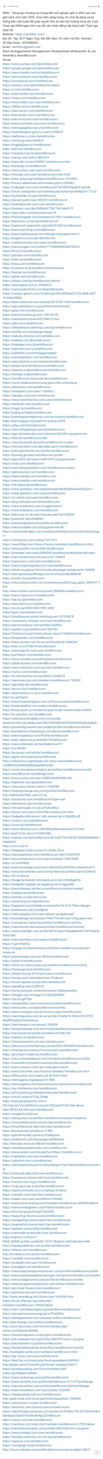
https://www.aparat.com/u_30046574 (27, 285)
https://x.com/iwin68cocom (21, 89)
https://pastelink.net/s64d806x (23, 519)
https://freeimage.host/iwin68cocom (27, 969)
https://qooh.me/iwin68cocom (23, 612)
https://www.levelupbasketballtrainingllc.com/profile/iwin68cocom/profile (51, 1275)
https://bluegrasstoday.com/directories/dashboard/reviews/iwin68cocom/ (51, 1029)
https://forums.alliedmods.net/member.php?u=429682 (38, 183)
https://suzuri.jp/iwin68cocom (22, 825)
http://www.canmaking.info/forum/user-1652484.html (38, 1296)
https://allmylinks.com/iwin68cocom (27, 387)
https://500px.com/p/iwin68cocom (26, 106)
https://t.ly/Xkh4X (14, 748)
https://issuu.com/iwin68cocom (24, 263)
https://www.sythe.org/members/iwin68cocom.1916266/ (40, 178)
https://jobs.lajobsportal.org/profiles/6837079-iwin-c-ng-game (43, 1339)
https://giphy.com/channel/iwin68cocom (29, 757)
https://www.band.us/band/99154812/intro (31, 319)
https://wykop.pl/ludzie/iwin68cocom (27, 412)
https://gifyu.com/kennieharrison (24, 425)
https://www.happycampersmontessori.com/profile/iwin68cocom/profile (50, 1271)
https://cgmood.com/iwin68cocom (25, 1441)
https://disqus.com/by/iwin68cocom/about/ (31, 280)
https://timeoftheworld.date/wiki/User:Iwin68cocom (37, 1126)
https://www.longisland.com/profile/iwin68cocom (35, 523)
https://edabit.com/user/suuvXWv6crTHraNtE (32, 1199)
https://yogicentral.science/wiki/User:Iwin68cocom (36, 1224)
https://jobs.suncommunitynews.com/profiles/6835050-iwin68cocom (48, 1046)
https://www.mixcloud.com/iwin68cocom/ (30, 119)
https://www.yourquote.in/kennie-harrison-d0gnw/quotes (40, 990)
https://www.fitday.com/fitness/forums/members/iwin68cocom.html (48, 544)
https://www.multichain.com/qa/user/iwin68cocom (36, 667)
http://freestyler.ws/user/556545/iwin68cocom (33, 1143)
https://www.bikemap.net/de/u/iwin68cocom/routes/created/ (43, 888)
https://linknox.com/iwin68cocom (25, 1250)
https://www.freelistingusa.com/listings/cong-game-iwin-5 (41, 234)
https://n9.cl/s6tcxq (16, 876)
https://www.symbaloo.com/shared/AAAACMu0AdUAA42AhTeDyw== (48, 489)
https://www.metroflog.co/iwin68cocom (29, 229)
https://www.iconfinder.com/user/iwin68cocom (34, 123)
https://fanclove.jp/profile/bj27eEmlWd (28, 1211)
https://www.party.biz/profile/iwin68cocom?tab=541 (37, 1033)
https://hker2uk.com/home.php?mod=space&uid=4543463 (41, 1360)
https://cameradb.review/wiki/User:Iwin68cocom (35, 1233)
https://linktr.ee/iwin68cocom (22, 259)
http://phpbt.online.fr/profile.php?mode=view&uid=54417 (40, 1364)
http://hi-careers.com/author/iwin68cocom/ (31, 1254)
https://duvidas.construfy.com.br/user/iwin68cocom (37, 1437)
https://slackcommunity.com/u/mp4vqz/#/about (34, 1190)
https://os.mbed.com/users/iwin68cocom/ (31, 497)
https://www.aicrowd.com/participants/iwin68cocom (37, 659)
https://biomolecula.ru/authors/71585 (28, 1131)
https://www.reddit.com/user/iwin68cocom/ (31, 102)
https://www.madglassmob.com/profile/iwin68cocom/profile (43, 1279)
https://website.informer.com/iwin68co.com (31, 336)
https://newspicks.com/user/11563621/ (29, 391)
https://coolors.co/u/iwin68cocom (25, 820)
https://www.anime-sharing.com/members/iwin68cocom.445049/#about (50, 1203)
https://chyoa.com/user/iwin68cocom (27, 1420)
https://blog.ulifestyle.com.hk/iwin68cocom (31, 502)
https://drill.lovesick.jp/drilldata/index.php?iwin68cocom (40, 1092)
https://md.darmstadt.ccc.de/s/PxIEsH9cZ (31, 808)
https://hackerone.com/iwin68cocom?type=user (34, 799)
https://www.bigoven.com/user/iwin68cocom (32, 650)
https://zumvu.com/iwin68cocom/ (25, 672)
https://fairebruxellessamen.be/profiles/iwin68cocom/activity (43, 1347)
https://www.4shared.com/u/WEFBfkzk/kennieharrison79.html (43, 829)
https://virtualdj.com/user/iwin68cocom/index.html (36, 174)
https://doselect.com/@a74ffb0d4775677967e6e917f (38, 208)
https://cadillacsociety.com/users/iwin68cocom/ (35, 242)
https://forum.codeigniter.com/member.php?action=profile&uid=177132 (50, 191)
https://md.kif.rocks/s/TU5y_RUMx (25, 1097)
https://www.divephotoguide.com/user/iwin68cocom (37, 565)
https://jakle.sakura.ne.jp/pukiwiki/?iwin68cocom (35, 740)
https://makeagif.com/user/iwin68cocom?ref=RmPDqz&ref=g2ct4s (46, 187)
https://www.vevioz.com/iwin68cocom (28, 110)
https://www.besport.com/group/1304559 (30, 1024)
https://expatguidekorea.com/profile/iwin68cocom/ (36, 1245)
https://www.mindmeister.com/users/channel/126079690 (40, 859)
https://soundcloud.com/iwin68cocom (28, 81)
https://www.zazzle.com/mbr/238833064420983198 (37, 778)
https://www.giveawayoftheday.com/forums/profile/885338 (42, 574)
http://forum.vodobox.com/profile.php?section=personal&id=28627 (47, 1449)
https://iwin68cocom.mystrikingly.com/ (28, 774)
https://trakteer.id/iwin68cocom (23, 893)
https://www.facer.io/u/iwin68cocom (27, 604)
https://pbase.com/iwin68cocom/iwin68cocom (33, 365)
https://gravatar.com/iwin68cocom (25, 255)
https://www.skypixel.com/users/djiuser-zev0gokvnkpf (38, 914)
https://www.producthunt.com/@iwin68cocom (33, 289)
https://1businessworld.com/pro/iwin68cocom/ (34, 1041)
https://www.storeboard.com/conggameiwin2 (32, 506)
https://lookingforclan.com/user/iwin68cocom (33, 204)
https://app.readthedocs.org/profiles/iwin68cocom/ (37, 306)
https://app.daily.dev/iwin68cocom (25, 684)
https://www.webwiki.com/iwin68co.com (29, 476)
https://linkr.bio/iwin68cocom (22, 149)
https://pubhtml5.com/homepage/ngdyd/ (30, 353)
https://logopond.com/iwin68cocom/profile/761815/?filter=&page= (47, 905)
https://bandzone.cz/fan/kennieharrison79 (30, 221)
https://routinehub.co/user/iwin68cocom (29, 195)
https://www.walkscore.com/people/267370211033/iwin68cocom (46, 302)
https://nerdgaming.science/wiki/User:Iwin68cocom (37, 1220)
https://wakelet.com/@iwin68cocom (26, 340)
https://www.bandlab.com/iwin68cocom (29, 480)
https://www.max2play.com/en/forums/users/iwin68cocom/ (42, 1012)
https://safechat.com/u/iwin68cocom (27, 1160)
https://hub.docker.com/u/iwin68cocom (29, 115)
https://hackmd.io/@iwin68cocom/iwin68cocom (34, 370)
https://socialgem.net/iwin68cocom (26, 1267)
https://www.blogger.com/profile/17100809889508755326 (41, 246)
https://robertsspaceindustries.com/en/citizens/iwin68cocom (43, 417)
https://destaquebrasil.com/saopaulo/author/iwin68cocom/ (42, 1318)
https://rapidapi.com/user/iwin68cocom (29, 395)
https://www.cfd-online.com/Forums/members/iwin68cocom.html (46, 1071)
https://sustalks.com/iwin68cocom (26, 1258)
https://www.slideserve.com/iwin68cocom (30, 510)
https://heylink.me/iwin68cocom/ (24, 272)
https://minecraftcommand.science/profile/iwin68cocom (40, 1063)
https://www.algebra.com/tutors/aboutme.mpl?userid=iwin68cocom (47, 1084)
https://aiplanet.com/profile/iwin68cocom (30, 1228)
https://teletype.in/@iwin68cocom (25, 374)
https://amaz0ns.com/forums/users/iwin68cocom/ (36, 1407)
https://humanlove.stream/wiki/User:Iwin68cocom (36, 1177)
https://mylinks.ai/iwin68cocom (23, 1037)
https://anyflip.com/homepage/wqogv (28, 331)
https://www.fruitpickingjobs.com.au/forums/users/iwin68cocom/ (46, 701)
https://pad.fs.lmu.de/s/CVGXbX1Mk (27, 833)
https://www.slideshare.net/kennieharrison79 (32, 744)
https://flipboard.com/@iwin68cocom (27, 782)
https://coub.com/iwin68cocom (23, 463)
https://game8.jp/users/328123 (23, 986)
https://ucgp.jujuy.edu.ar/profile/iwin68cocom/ (33, 1186)
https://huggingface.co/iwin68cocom (27, 144)
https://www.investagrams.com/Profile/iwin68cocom (37, 1207)
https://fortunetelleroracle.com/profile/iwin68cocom (37, 1122)
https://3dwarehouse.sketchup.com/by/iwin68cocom (37, 327)
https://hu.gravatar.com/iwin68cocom (27, 714)
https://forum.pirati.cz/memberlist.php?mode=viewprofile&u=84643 (47, 710)
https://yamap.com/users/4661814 (26, 157)
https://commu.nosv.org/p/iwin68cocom (29, 1182)
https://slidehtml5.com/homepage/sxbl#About (33, 1139)
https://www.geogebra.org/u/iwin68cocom (31, 127)
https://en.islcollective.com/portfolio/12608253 (34, 676)
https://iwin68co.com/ (30, 34)
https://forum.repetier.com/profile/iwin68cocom (34, 982)
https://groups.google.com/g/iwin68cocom (31, 68)
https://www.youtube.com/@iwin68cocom (30, 64)
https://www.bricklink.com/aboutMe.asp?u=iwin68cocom (40, 446)
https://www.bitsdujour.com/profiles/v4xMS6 (32, 625)
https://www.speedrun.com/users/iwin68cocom (34, 493)
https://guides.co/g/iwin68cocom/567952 (30, 629)
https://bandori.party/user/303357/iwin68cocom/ (35, 200)
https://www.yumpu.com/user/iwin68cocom (31, 170)
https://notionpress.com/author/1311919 (30, 540)
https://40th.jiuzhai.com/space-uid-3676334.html (35, 1075)
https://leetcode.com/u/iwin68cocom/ (28, 348)
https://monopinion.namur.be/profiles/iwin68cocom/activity (42, 922)
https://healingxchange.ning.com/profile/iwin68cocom (38, 791)
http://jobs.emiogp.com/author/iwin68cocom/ (33, 1322)
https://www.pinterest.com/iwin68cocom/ (30, 76)
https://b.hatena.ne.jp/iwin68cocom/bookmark (33, 268)
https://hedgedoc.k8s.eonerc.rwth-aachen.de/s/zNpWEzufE (42, 816)
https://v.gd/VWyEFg (16, 944)
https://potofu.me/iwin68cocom (24, 578)
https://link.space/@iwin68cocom (25, 485)
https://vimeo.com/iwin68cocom (24, 98)
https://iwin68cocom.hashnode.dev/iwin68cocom (35, 378)
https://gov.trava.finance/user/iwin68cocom (31, 1288)
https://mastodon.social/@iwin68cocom (29, 153)
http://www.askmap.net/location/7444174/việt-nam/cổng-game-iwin (47, 918)
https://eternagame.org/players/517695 (29, 1080)
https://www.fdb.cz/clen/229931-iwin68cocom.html (37, 161)
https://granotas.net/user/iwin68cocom (28, 1292)
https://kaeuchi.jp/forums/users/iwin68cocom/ (34, 1216)
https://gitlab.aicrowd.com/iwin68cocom (29, 663)
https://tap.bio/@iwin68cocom (23, 599)
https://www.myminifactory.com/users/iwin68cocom (37, 399)
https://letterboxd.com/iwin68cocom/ (27, 803)
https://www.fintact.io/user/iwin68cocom (30, 1403)
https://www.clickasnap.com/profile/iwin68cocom (35, 1377)
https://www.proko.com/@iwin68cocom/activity (34, 1007)
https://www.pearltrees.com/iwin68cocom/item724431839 (41, 854)
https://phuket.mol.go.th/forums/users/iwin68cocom (37, 973)
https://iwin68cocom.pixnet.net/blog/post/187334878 (38, 616)
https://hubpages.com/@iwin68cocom (28, 344)
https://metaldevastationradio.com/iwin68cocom (35, 1148)
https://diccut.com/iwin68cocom (24, 689)
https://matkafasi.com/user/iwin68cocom (30, 1156)
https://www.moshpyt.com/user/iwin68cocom (33, 1432)
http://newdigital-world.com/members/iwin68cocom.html (40, 1352)
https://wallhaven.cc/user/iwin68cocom (29, 136)
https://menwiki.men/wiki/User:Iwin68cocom (32, 1194)
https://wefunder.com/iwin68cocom (26, 404)
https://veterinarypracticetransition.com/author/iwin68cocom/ (43, 1284)
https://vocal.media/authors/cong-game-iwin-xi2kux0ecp (40, 382)
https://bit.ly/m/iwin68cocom (22, 251)
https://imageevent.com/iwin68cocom (28, 638)
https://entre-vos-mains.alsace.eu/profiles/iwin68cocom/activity (45, 965)
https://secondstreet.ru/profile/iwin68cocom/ (32, 1343)
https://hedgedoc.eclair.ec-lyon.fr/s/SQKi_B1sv (33, 850)
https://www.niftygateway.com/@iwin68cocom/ (34, 429)
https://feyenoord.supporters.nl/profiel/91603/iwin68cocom (42, 225)
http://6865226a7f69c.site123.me (25, 795)
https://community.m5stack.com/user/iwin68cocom (37, 621)
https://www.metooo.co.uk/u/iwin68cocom (31, 693)
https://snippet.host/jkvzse (20, 1114)
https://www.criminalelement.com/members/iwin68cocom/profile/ (46, 1058)
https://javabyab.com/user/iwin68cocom (29, 1262)
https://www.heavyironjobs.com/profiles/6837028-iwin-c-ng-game (46, 1428)
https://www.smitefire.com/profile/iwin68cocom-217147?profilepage (48, 1381)
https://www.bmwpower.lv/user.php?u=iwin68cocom (37, 1335)
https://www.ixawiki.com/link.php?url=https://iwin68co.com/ (42, 1152)
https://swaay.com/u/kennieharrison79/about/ (33, 978)
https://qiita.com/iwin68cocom (23, 323)
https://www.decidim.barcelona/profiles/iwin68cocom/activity (43, 927)
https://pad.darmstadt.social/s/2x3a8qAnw (31, 1135)
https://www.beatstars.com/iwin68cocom (30, 357)
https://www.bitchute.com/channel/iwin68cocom (35, 361)
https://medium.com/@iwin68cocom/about (31, 85)
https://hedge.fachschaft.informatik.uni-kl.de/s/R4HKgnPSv (42, 880)
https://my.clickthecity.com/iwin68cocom (30, 1088)
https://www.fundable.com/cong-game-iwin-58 (33, 527)
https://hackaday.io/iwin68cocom (25, 166)
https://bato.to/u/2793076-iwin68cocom (29, 646)
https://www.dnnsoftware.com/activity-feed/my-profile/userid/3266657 (49, 871)
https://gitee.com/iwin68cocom (23, 310)
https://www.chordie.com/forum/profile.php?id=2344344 (40, 642)
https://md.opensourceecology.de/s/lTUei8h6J (33, 1313)
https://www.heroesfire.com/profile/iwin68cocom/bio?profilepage (46, 1386)
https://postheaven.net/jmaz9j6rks (25, 910)
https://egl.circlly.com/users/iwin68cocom (30, 1356)
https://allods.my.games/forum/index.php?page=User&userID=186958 (49, 570)
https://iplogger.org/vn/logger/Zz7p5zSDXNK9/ (34, 995)
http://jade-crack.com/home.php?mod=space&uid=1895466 (42, 1398)
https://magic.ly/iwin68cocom (22, 408)
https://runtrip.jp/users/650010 (23, 140)
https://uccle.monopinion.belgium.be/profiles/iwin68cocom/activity (47, 769)
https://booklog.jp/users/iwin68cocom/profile (33, 455)
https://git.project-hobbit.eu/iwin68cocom (30, 1054)
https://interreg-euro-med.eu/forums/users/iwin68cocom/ (41, 1050)
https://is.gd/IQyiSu (15, 697)
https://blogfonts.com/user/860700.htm (29, 238)
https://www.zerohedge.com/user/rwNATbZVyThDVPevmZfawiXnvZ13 (49, 867)
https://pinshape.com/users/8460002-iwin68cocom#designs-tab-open (49, 553)
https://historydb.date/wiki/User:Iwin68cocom (33, 1173)
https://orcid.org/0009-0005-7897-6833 (28, 608)
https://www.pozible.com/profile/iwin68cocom (33, 548)
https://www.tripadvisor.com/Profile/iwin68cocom (35, 735)
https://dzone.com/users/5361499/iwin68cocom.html (38, 812)
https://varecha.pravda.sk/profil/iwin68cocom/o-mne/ (38, 442)
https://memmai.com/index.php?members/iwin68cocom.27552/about (49, 1424)
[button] (97, 1452)
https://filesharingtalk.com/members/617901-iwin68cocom (42, 217)
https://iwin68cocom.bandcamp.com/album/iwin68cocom (41, 731)
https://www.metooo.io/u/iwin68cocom (28, 595)
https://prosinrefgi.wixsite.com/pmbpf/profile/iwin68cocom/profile (47, 727)
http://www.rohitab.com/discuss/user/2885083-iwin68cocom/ (43, 591)
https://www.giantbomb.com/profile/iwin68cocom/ (36, 451)
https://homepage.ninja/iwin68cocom (27, 1445)
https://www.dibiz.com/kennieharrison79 (29, 212)
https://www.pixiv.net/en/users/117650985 (31, 786)
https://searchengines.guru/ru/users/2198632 (33, 132)
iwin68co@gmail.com (26, 47)
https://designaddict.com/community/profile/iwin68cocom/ (42, 1003)
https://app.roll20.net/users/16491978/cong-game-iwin (39, 459)
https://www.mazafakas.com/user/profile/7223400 (36, 1390)
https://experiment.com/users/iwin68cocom (32, 561)
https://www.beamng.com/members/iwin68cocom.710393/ (42, 680)
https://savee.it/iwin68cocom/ (23, 961)
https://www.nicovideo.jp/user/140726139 (30, 314)
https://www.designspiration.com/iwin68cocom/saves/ (39, 468)
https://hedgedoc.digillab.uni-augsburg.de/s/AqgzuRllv (38, 884)
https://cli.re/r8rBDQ (16, 863)
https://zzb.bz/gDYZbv (17, 999)
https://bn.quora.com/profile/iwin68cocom (31, 752)
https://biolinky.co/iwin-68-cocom (25, 897)
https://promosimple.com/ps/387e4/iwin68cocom (36, 956)
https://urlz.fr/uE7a (15, 846)
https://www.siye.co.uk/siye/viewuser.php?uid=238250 (38, 514)
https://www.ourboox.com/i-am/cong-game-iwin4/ (36, 1067)
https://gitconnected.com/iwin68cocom (29, 472)
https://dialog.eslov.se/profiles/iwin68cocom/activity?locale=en (44, 1118)
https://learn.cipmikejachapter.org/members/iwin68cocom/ (42, 1309)
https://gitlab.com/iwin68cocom (24, 276)
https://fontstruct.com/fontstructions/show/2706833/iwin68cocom (47, 633)
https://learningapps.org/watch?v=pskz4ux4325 (34, 421)
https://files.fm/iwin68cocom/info (25, 438)
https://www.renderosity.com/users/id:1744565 (34, 557)
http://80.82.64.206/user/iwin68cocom (28, 1109)
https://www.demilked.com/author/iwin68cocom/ (35, 939)
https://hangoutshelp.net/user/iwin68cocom (32, 1394)
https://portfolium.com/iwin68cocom (27, 655)
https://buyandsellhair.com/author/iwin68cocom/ (35, 706)
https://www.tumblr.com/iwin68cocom (28, 93)
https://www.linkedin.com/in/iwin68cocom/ (31, 72)
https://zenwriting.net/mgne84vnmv (26, 901)
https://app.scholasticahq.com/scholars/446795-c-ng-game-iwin (45, 434)
